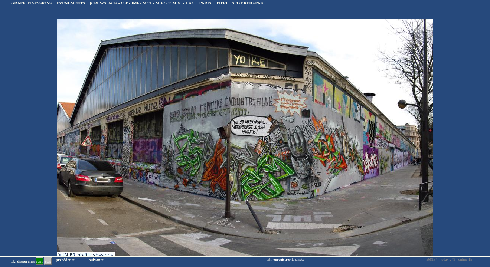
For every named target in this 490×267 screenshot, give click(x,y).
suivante (96, 259)
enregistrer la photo (288, 259)
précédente (65, 259)
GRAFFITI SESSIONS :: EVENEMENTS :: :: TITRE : (137, 3)
